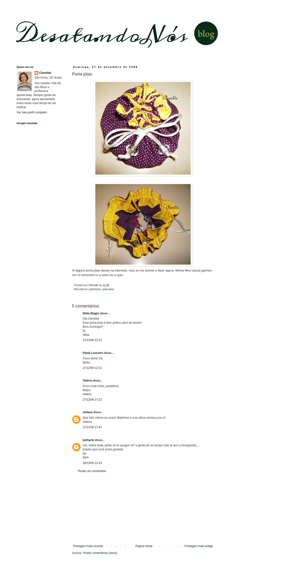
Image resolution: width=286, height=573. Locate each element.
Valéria (87, 380)
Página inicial (143, 546)
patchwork (95, 289)
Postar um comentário (92, 471)
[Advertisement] (143, 508)
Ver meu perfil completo (32, 112)
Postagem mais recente (88, 546)
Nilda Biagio (91, 313)
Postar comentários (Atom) (100, 553)
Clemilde (45, 73)
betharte (88, 440)
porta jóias (108, 289)
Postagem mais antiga (198, 546)
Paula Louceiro (93, 353)
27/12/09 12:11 (92, 340)
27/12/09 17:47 (92, 427)
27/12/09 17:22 (92, 399)
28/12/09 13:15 (92, 463)
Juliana (87, 412)
